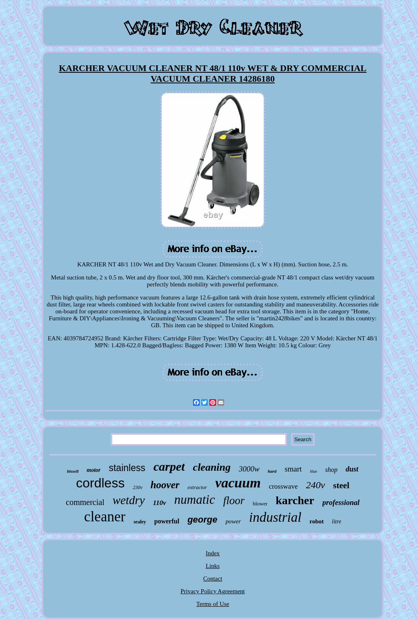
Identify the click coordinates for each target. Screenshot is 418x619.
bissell (72, 471)
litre (336, 521)
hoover (165, 484)
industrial (275, 517)
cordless (100, 483)
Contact (212, 578)
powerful (166, 521)
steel (341, 485)
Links (213, 566)
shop (331, 469)
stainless (127, 468)
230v (137, 487)
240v (315, 485)
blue (313, 471)
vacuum (237, 482)
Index (213, 553)
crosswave (283, 486)
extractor (197, 487)
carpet (169, 466)
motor (93, 470)
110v (159, 503)
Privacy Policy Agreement (212, 591)
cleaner (104, 517)
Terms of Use (212, 604)
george (202, 519)
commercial (85, 502)
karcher (295, 500)
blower (260, 504)
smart (293, 469)
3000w (249, 469)
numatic (194, 499)
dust (352, 469)
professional (341, 502)
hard (272, 471)
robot (316, 521)
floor (234, 500)
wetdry (129, 500)
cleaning (212, 467)
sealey (139, 522)
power (233, 521)
